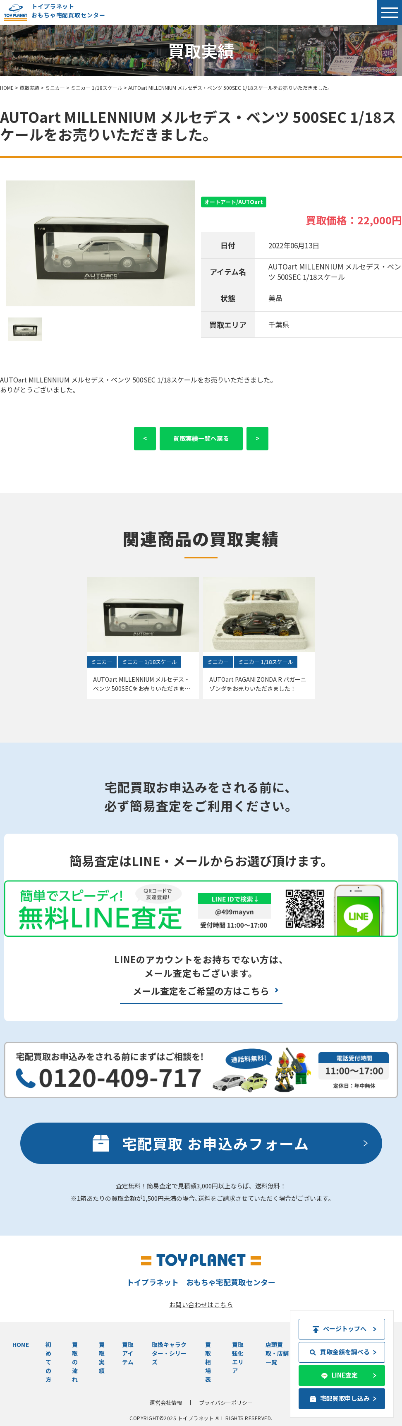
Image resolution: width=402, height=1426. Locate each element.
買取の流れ (75, 1361)
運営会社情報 (166, 1403)
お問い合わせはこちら (201, 1304)
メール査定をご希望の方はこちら (201, 990)
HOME (20, 1344)
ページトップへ (340, 1328)
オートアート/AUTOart (233, 202)
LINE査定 (340, 1375)
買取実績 (102, 1357)
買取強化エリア (238, 1357)
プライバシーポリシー (226, 1403)
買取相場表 (208, 1361)
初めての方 (48, 1361)
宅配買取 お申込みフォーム (215, 1143)
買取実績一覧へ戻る (201, 438)
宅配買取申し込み (340, 1398)
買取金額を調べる (340, 1351)
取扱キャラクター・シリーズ (169, 1353)
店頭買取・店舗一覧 (277, 1353)
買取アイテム (128, 1353)
